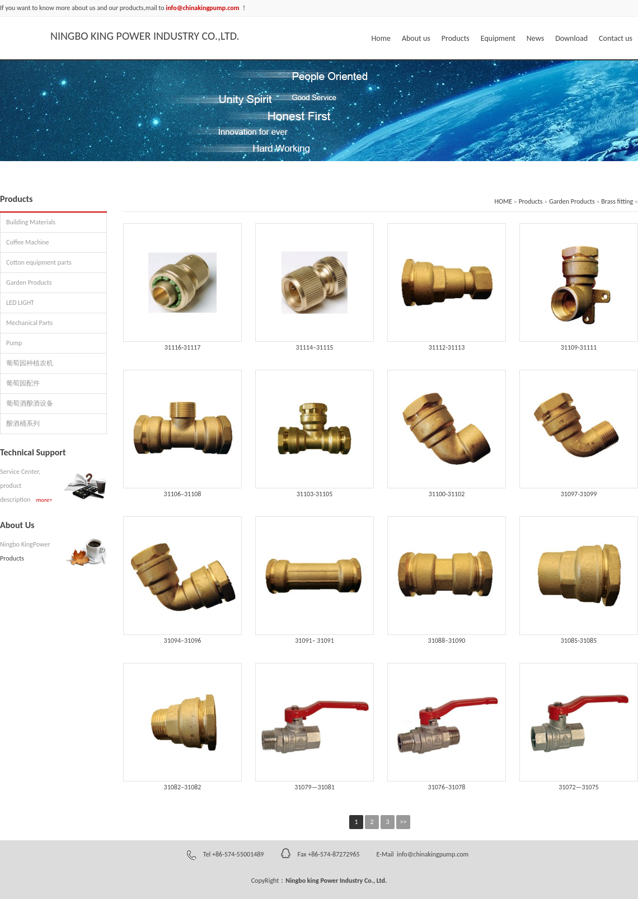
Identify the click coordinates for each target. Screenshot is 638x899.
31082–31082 (182, 787)
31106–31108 (182, 494)
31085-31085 (579, 640)
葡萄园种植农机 (29, 363)
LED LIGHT (20, 303)
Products (456, 38)
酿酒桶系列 (23, 423)
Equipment (498, 38)
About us (416, 38)
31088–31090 (447, 640)
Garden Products (29, 282)
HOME (504, 201)
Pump (14, 343)
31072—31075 (579, 787)
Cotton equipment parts (39, 262)
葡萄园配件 (23, 383)
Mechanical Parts (29, 323)
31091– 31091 (314, 640)
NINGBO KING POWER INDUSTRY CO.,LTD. (145, 36)
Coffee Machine (27, 242)
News (535, 38)
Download (571, 38)
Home (381, 38)
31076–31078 (447, 787)
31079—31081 (314, 787)
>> (403, 822)
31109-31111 (579, 347)
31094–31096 (182, 640)
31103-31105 (315, 494)
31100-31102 (447, 494)
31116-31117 (183, 347)
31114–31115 (315, 347)
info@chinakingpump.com (431, 854)
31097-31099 (579, 494)
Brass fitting (617, 201)
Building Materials (30, 222)
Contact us (615, 38)
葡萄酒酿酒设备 (29, 403)
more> (44, 499)
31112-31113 (447, 347)
